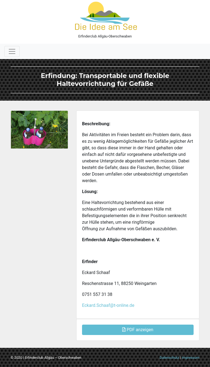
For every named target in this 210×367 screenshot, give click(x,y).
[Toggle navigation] (12, 51)
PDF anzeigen (137, 329)
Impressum (190, 358)
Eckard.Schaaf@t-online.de (108, 305)
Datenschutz (169, 358)
